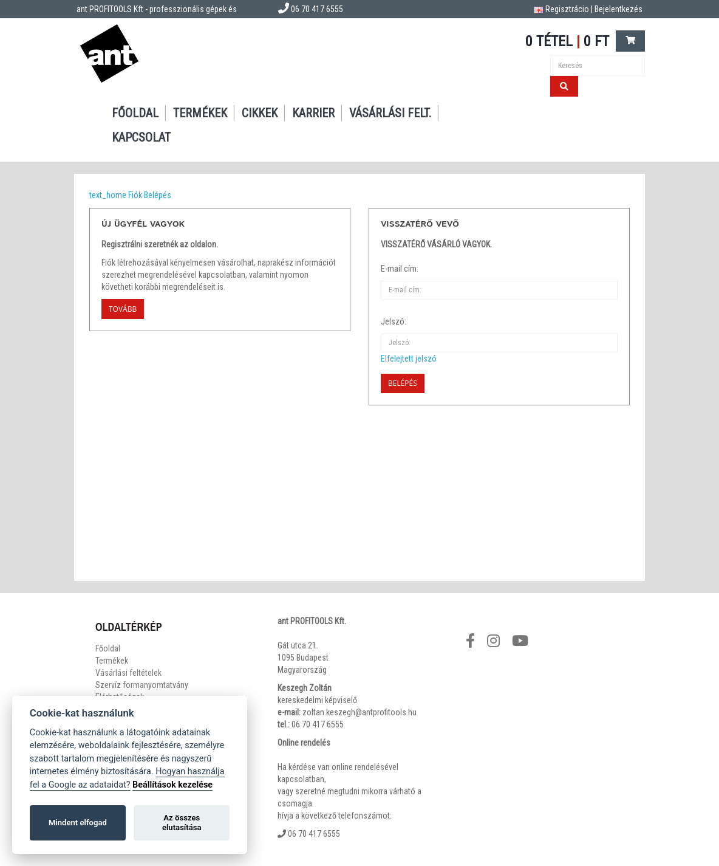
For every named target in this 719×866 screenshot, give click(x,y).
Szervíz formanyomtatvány (141, 685)
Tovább (123, 309)
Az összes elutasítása (182, 822)
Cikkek (260, 113)
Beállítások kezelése (172, 785)
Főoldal (135, 113)
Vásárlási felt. (390, 113)
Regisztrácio (567, 9)
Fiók (135, 195)
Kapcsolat (141, 137)
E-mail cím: (399, 268)
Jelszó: (393, 321)
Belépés (157, 195)
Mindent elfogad (78, 822)
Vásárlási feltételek (128, 673)
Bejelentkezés (618, 9)
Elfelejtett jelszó (409, 358)
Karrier (313, 113)
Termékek (200, 113)
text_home (107, 195)
